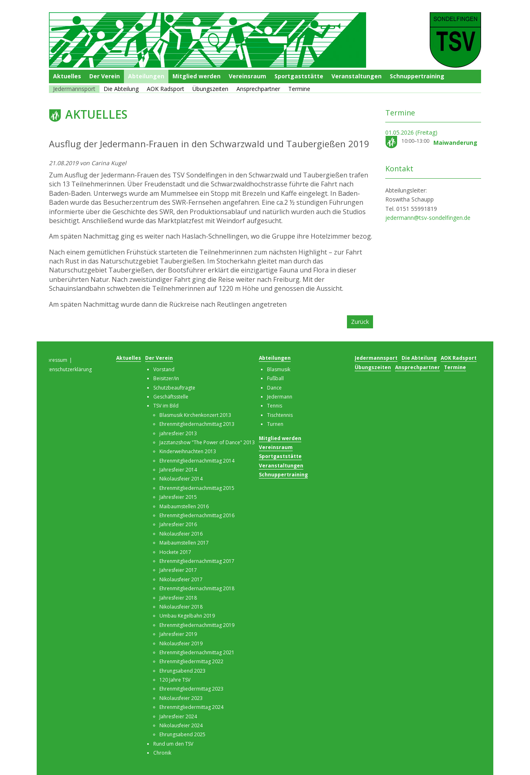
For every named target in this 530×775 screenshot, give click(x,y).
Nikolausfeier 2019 (181, 643)
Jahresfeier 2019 (178, 634)
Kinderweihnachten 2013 (187, 451)
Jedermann (279, 396)
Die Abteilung (121, 89)
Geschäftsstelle (170, 396)
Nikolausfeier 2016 (181, 533)
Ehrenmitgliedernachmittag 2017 (196, 561)
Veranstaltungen (356, 76)
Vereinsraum (247, 76)
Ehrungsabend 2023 (182, 670)
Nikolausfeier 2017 (181, 579)
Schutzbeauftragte (174, 387)
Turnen (275, 424)
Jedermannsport (74, 89)
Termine (299, 89)
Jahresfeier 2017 (178, 570)
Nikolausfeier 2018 (181, 606)
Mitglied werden (196, 76)
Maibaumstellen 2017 (184, 542)
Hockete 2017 (175, 552)
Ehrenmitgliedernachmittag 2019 (196, 625)
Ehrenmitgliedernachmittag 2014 (196, 460)
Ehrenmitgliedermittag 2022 (191, 661)
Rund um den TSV (173, 743)
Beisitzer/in (166, 378)
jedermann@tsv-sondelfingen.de (427, 217)
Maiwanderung (455, 142)
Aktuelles (67, 76)
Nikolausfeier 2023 (181, 698)
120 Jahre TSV (174, 679)
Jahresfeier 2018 (178, 597)
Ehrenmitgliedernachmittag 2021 (196, 652)
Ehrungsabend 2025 (182, 734)
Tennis (274, 405)
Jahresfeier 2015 (178, 497)
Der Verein (104, 76)
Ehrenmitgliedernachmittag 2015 (196, 488)
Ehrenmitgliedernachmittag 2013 (196, 424)
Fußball (275, 378)
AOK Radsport (165, 89)
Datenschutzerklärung (66, 369)
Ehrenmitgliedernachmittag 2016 (196, 515)
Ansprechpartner (258, 89)
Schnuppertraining (417, 76)
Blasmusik (278, 369)
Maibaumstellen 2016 (184, 506)
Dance (274, 387)
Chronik (162, 752)
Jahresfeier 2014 (178, 469)
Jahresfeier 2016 (178, 524)
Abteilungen (146, 76)
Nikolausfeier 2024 (181, 725)
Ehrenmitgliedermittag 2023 (191, 688)
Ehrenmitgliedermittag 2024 (191, 707)
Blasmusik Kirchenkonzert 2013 (195, 415)
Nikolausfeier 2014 (181, 478)
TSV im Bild (166, 405)
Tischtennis (280, 415)
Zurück (360, 322)
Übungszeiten (210, 89)
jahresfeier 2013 (178, 433)
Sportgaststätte (298, 76)
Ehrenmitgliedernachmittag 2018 (196, 588)
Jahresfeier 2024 (178, 716)
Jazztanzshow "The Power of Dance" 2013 (207, 442)
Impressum (54, 359)
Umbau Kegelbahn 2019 (187, 615)
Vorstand (163, 369)
